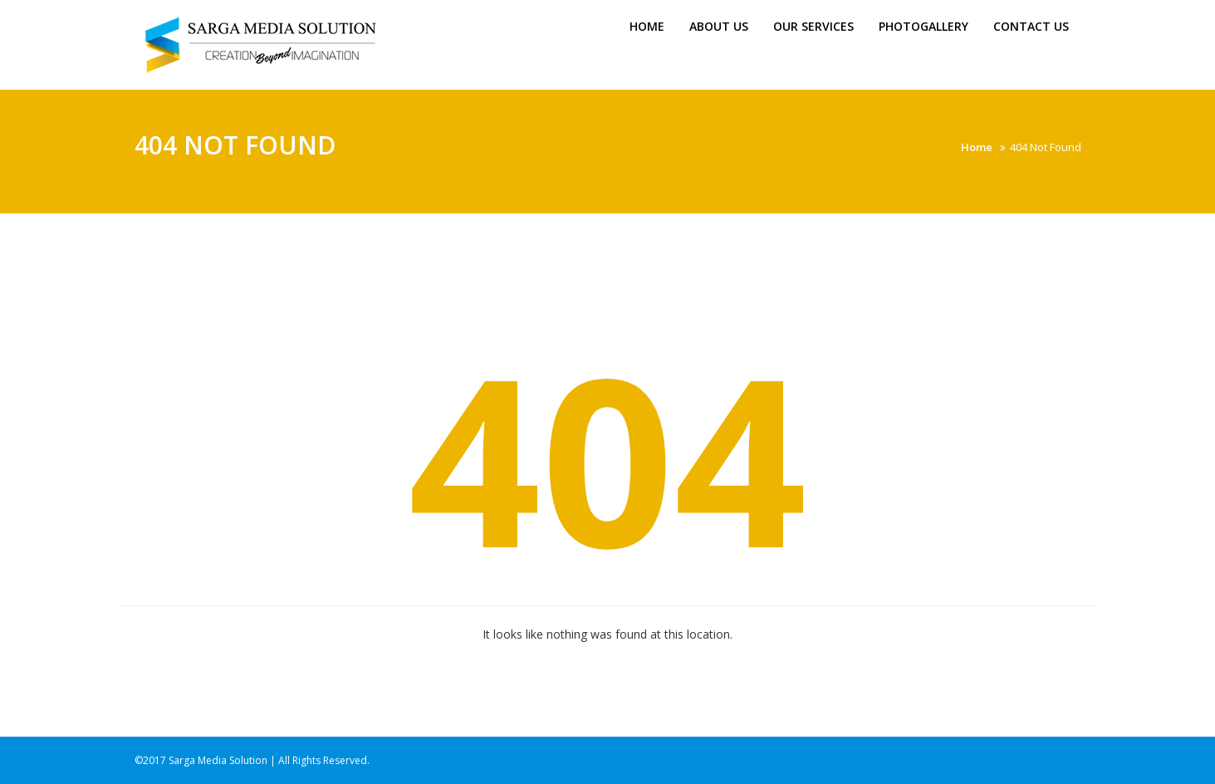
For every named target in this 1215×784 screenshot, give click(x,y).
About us (718, 26)
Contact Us (1031, 26)
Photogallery (923, 26)
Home (647, 26)
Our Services (813, 26)
